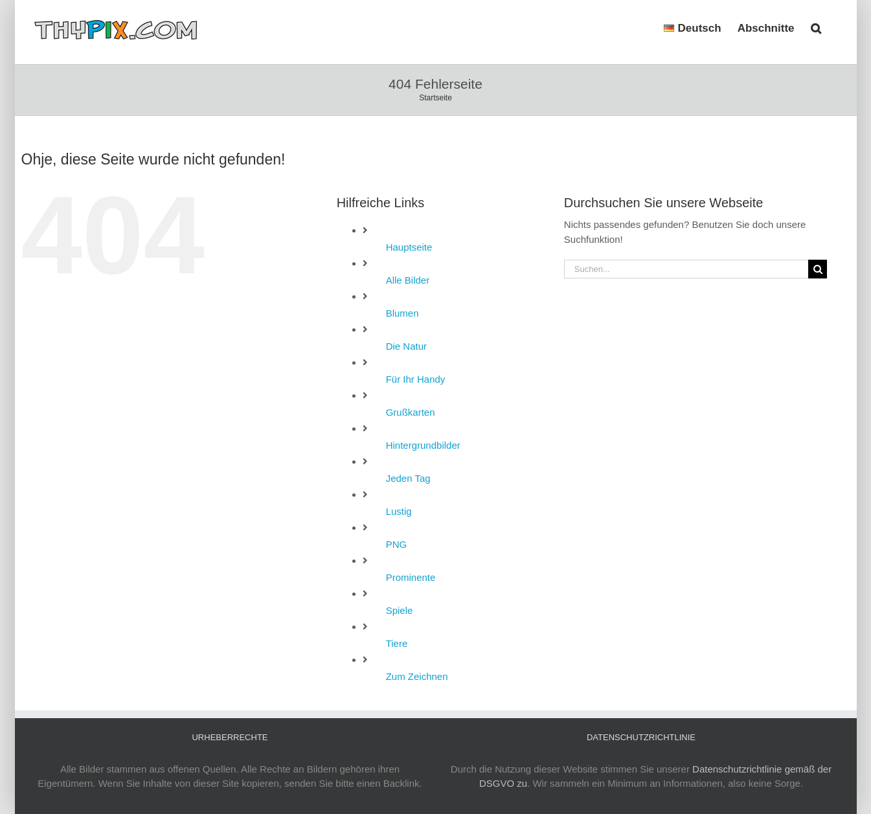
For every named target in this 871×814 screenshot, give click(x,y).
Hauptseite (409, 247)
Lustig (399, 511)
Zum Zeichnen (417, 676)
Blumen (402, 313)
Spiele (399, 610)
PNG (396, 544)
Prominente (411, 577)
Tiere (397, 643)
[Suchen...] (686, 269)
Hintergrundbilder (423, 445)
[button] (816, 27)
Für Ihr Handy (416, 379)
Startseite (435, 97)
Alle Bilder (408, 280)
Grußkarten (410, 412)
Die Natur (406, 346)
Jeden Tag (408, 478)
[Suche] (817, 269)
